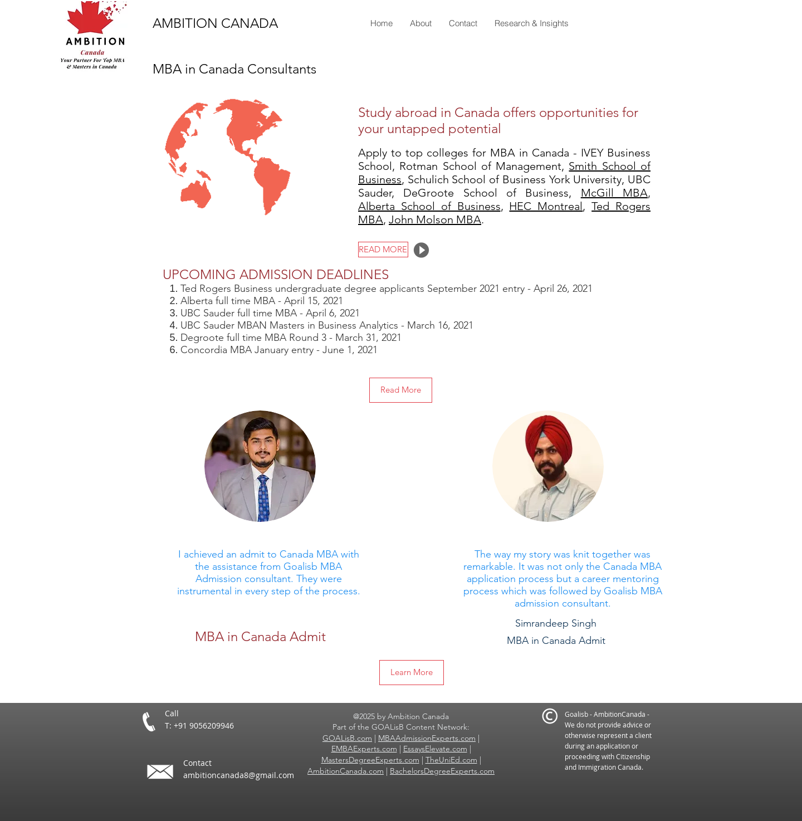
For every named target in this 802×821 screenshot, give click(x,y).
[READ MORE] (383, 249)
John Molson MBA (435, 219)
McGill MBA (614, 192)
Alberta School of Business (429, 206)
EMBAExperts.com (364, 749)
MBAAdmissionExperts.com (427, 738)
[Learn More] (411, 672)
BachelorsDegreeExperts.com (442, 771)
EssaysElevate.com (435, 749)
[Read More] (400, 390)
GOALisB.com (347, 738)
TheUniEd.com (451, 760)
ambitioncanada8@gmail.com (238, 775)
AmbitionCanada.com (345, 771)
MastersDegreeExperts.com (370, 760)
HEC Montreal (546, 206)
